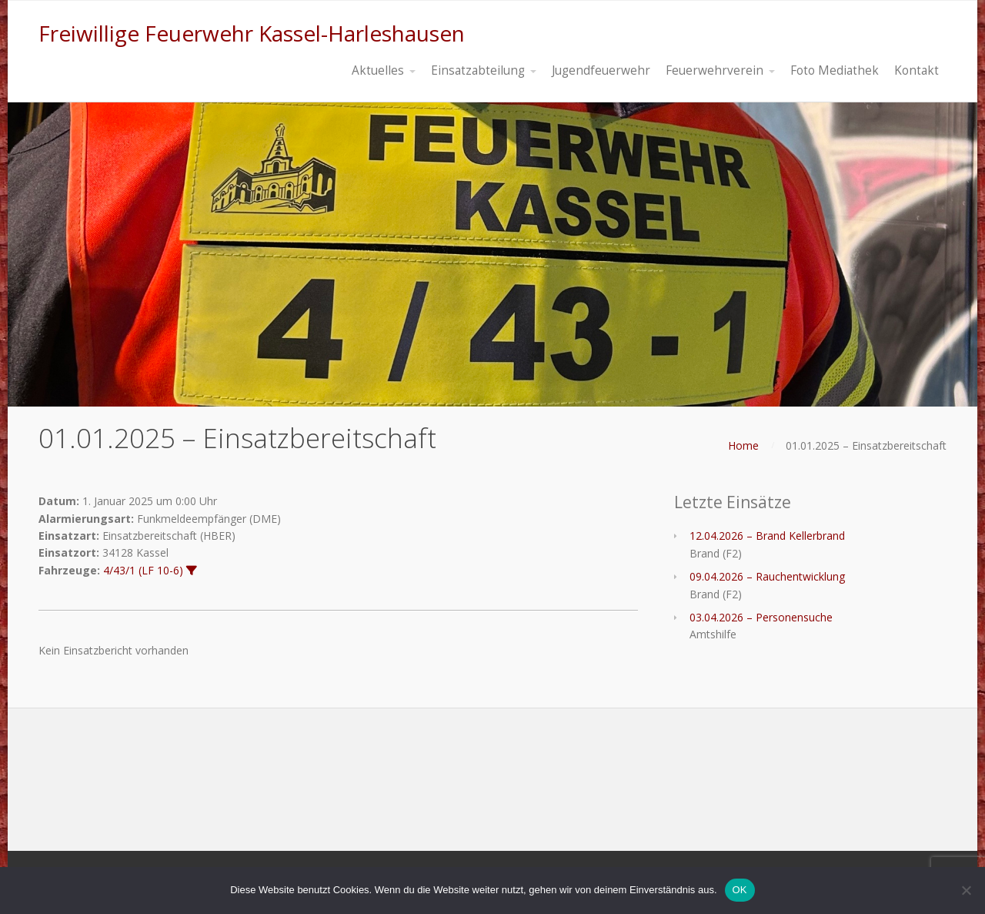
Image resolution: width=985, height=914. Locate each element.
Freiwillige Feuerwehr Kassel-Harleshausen (251, 33)
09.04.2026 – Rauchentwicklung (767, 576)
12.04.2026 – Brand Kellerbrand (767, 535)
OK (740, 890)
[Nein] (965, 890)
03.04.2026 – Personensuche (761, 617)
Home (743, 445)
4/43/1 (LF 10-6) (143, 570)
